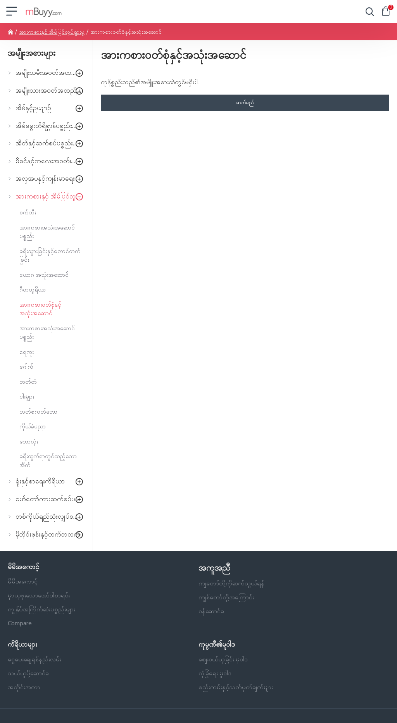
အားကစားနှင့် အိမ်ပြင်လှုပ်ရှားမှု (52, 32)
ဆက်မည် (245, 102)
